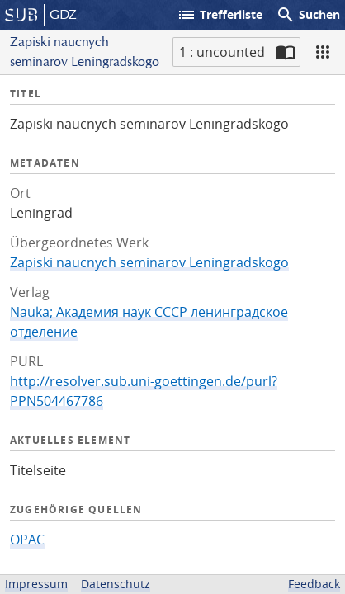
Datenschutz (115, 584)
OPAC (27, 539)
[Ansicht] (322, 52)
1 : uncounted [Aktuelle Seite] (222, 52)
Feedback (314, 584)
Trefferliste (219, 15)
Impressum (36, 584)
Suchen (308, 15)
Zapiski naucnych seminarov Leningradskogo (149, 262)
